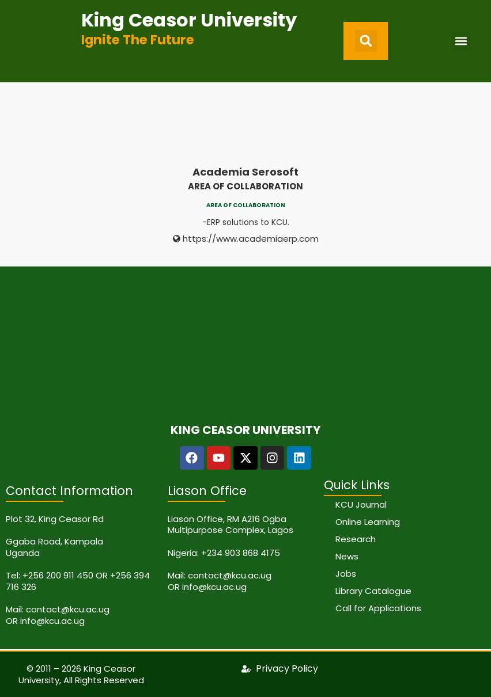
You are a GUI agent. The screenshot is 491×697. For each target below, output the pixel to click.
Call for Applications (378, 608)
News (346, 556)
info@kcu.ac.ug (52, 621)
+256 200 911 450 (57, 575)
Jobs (345, 573)
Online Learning (367, 522)
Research (355, 539)
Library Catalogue (373, 591)
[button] (366, 41)
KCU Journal (361, 504)
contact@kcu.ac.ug (67, 609)
